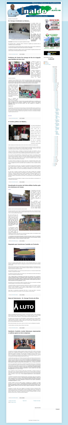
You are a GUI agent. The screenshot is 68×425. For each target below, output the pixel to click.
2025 (54, 69)
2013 (54, 164)
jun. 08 (56, 146)
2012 (54, 165)
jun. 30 (56, 91)
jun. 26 (56, 96)
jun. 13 (56, 140)
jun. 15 (56, 137)
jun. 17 (56, 107)
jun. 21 (56, 102)
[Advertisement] (13, 412)
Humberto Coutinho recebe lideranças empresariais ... (57, 133)
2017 (54, 79)
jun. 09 (56, 145)
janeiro (55, 161)
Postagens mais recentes (12, 400)
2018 (54, 78)
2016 (54, 80)
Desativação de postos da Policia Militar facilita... (57, 121)
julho (55, 89)
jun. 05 (56, 150)
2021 (54, 74)
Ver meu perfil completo (47, 64)
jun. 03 (56, 152)
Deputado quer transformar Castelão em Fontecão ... (57, 124)
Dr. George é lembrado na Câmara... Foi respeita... (57, 109)
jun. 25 (56, 97)
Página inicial (25, 400)
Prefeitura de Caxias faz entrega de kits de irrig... (57, 113)
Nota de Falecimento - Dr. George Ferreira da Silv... (57, 128)
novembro (55, 84)
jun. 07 (56, 147)
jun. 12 (56, 141)
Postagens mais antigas (37, 400)
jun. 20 (56, 103)
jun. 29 (56, 92)
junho (55, 90)
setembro (55, 86)
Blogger (38, 420)
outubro (55, 85)
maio (55, 156)
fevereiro (55, 160)
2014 (54, 163)
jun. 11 (56, 142)
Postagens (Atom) (13, 402)
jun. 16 (56, 136)
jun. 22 (56, 101)
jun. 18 (56, 106)
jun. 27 (56, 95)
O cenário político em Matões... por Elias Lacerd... (57, 117)
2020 (54, 75)
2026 (54, 68)
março (55, 159)
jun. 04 (56, 151)
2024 (54, 70)
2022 (54, 73)
